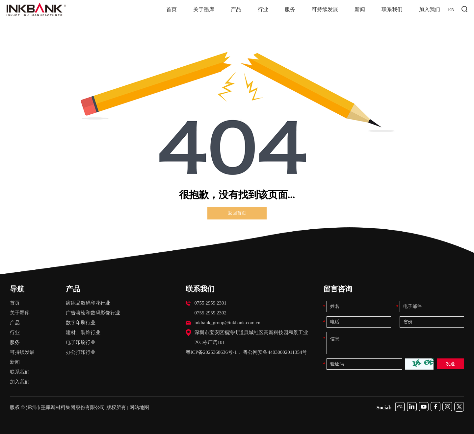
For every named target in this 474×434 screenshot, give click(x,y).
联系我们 (393, 9)
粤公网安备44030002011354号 (275, 352)
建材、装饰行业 (83, 332)
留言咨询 (337, 289)
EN (455, 9)
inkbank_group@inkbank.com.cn (227, 322)
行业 (264, 9)
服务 (291, 9)
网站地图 (139, 407)
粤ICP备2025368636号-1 (211, 352)
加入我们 (431, 9)
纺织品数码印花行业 (88, 303)
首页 (173, 9)
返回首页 (237, 213)
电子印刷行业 (80, 342)
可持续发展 (326, 9)
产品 (237, 9)
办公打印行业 (80, 352)
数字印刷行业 (80, 322)
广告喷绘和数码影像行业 (93, 312)
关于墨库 (205, 9)
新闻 (361, 9)
